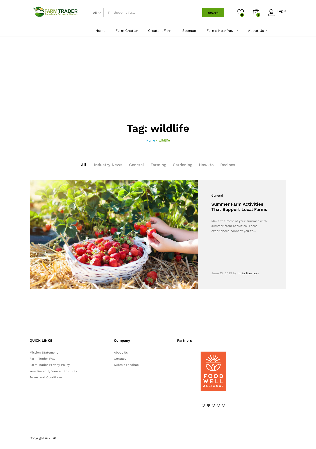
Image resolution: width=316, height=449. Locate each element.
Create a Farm (160, 30)
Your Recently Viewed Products (53, 371)
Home (100, 30)
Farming (158, 164)
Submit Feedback (127, 364)
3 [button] (213, 405)
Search (213, 12)
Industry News (108, 164)
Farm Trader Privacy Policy (50, 364)
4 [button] (218, 405)
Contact (120, 358)
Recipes (227, 164)
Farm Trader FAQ (42, 358)
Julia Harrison (248, 273)
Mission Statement (44, 352)
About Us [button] (256, 30)
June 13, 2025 (221, 273)
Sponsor (189, 30)
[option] (213, 371)
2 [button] (208, 405)
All (83, 164)
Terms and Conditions (46, 377)
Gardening (182, 164)
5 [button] (223, 405)
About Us (121, 352)
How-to (206, 164)
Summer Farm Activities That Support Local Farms (239, 206)
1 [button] (203, 405)
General (136, 164)
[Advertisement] (158, 90)
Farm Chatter (126, 30)
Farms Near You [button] (219, 30)
